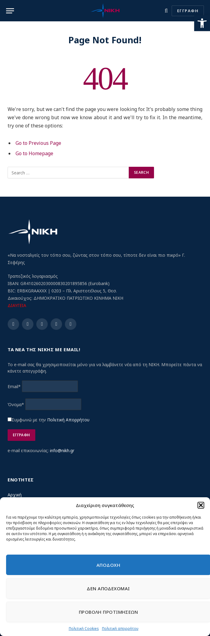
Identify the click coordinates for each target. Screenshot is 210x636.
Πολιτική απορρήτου (120, 628)
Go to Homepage (34, 153)
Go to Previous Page (38, 143)
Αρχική (15, 495)
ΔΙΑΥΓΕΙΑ (17, 305)
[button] (202, 23)
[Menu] (10, 11)
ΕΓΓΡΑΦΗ (187, 10)
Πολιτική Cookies (84, 628)
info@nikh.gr (62, 450)
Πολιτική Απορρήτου (68, 420)
